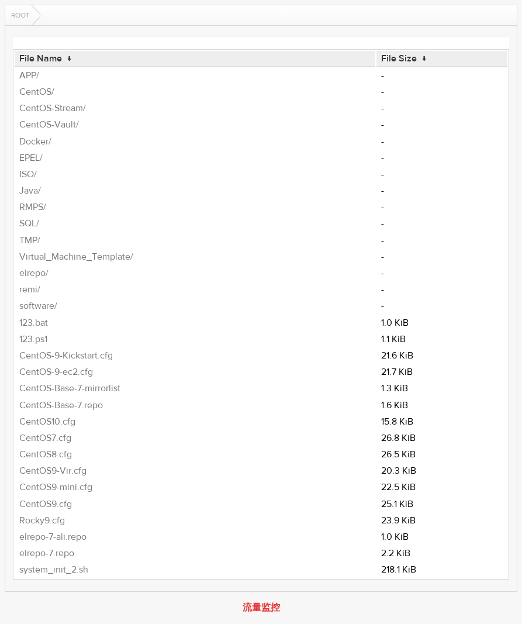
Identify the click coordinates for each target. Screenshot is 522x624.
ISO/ (28, 174)
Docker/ (35, 141)
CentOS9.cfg (45, 504)
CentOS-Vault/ (49, 124)
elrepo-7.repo (46, 553)
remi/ (29, 289)
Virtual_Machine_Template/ (76, 257)
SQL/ (29, 223)
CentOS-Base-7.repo (61, 405)
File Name (40, 58)
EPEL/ (31, 158)
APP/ (29, 75)
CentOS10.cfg (47, 422)
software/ (38, 306)
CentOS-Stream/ (52, 108)
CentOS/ (36, 92)
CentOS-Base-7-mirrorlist (69, 388)
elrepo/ (34, 273)
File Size (399, 58)
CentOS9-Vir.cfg (53, 471)
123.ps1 (33, 339)
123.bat (33, 323)
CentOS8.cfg (45, 454)
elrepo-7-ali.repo (53, 537)
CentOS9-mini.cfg (55, 487)
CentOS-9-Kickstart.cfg (66, 355)
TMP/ (29, 240)
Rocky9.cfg (42, 520)
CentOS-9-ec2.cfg (56, 372)
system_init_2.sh (53, 569)
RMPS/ (32, 207)
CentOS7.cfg (45, 438)
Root (20, 15)
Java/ (30, 190)
